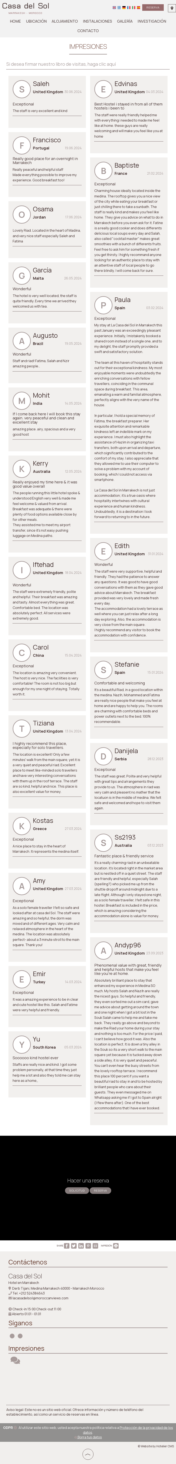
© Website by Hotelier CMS (156, 1446)
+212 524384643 (32, 1293)
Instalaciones (97, 21)
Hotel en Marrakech (23, 1282)
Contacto (88, 30)
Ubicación (36, 21)
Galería (125, 21)
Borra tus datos (88, 1437)
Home (15, 21)
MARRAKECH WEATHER (88, 1385)
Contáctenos (27, 1262)
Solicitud (77, 1190)
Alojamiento (65, 21)
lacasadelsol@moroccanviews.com (40, 1298)
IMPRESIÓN (110, 1245)
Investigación (152, 21)
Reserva (153, 7)
